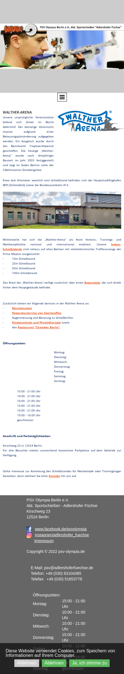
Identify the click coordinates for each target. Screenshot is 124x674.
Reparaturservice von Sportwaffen (37, 313)
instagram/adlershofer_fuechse (62, 535)
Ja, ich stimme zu (89, 663)
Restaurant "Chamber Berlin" (39, 327)
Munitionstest (22, 308)
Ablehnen (26, 663)
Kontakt (54, 476)
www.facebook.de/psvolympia (56, 529)
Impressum (44, 541)
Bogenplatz (92, 282)
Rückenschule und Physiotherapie (36, 322)
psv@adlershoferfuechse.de (68, 568)
